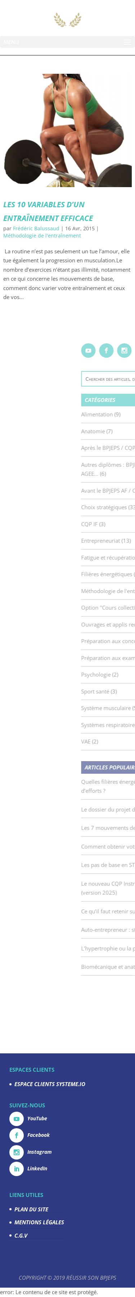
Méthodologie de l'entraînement (42, 235)
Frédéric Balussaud (36, 228)
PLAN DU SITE (31, 1209)
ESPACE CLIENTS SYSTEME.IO (49, 1084)
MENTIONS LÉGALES (39, 1222)
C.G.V (20, 1235)
